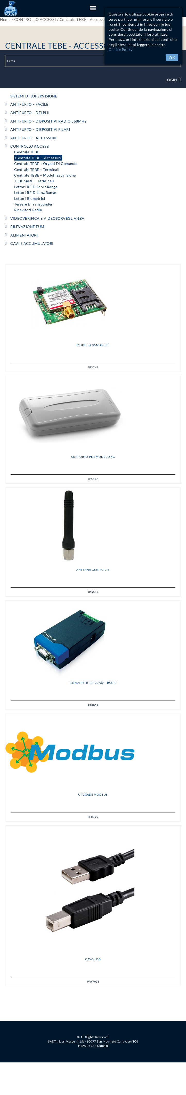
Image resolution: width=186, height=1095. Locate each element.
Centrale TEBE (26, 152)
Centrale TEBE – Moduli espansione (45, 175)
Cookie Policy (121, 49)
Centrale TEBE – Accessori (38, 158)
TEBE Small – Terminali (34, 181)
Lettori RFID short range (35, 187)
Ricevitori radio (28, 210)
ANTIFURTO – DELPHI (29, 112)
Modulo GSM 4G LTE (93, 345)
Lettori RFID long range (35, 192)
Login (173, 80)
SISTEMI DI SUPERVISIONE (33, 96)
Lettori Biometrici (29, 198)
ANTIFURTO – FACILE (29, 104)
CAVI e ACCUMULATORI (31, 243)
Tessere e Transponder (33, 204)
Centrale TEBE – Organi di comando (46, 163)
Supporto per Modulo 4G (93, 456)
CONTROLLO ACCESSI (35, 19)
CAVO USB (93, 959)
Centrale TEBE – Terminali (37, 169)
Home (5, 19)
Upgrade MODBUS (93, 794)
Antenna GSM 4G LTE (93, 569)
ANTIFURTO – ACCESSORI (33, 138)
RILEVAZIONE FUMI (27, 226)
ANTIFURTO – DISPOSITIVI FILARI (40, 129)
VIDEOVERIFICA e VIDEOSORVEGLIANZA (47, 218)
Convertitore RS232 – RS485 (93, 683)
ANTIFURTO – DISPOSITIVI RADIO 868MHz (48, 121)
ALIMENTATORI (24, 235)
